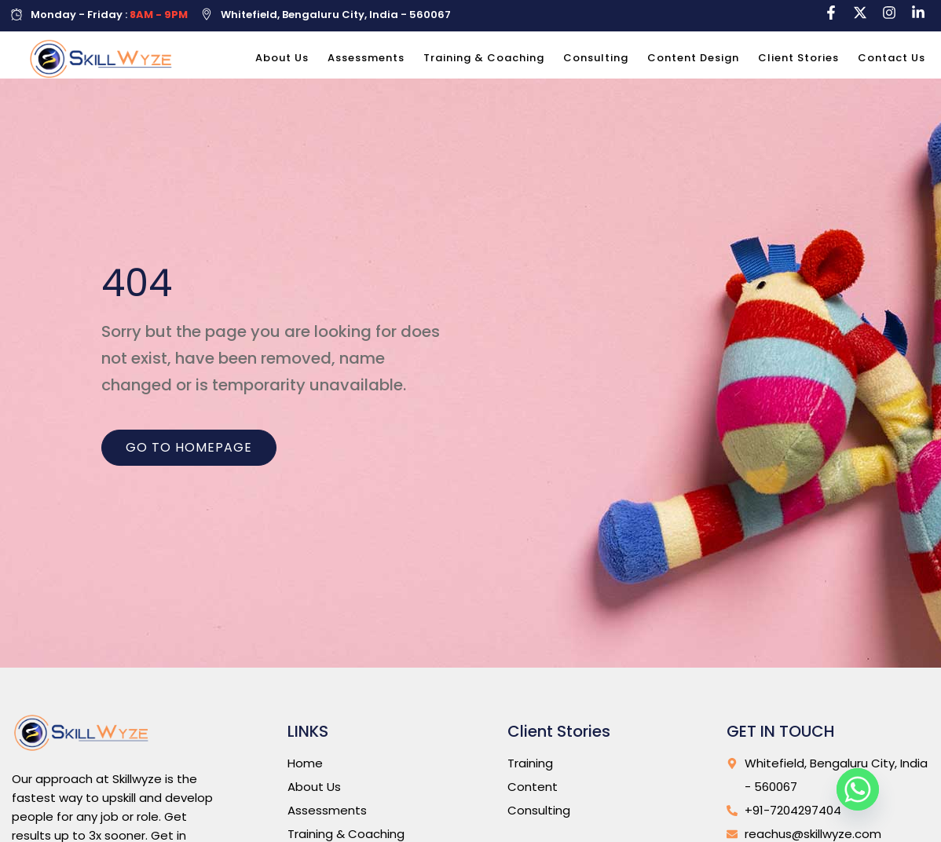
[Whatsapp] (858, 789)
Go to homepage (189, 454)
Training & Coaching (483, 57)
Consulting (595, 57)
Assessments (366, 57)
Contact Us (891, 57)
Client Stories (798, 57)
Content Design (693, 57)
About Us (282, 57)
